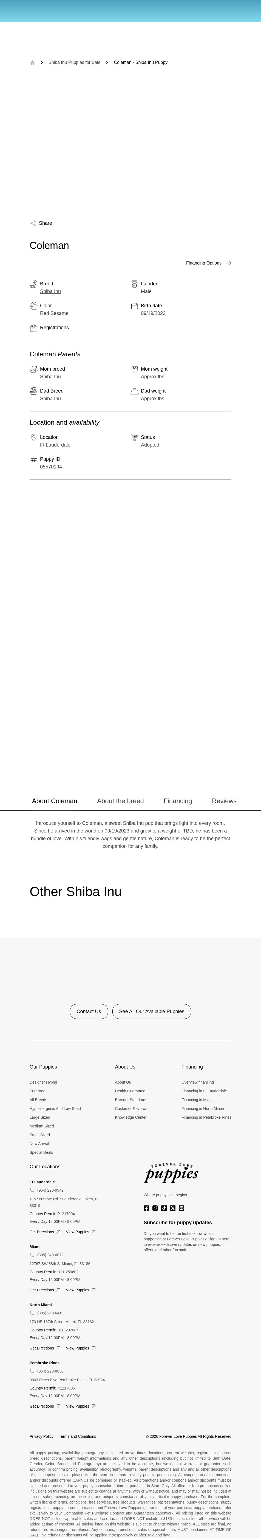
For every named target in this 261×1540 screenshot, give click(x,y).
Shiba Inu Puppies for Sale (74, 62)
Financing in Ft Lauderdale (204, 1091)
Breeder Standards (131, 1100)
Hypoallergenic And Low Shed (55, 1108)
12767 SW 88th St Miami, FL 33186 (60, 1263)
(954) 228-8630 (50, 1371)
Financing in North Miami (202, 1108)
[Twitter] (172, 1208)
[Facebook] (146, 1208)
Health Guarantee (130, 1091)
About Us (123, 1082)
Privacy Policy (41, 1436)
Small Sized (40, 1135)
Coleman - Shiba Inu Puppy (141, 62)
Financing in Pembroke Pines (206, 1117)
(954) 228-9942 (50, 1190)
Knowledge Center (131, 1117)
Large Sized (40, 1117)
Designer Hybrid (43, 1082)
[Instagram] (155, 1208)
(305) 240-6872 (50, 1255)
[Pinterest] (181, 1208)
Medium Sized (42, 1126)
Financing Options (208, 263)
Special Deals (41, 1152)
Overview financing (197, 1082)
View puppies (81, 1232)
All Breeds (38, 1100)
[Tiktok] (164, 1208)
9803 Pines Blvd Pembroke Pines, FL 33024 (67, 1380)
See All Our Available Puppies (152, 1011)
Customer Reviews (131, 1108)
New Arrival (39, 1143)
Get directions (46, 1232)
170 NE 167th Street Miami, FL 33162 (62, 1322)
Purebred (38, 1091)
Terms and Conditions (77, 1436)
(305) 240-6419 (50, 1313)
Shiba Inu (50, 291)
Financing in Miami (197, 1100)
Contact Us (89, 1011)
